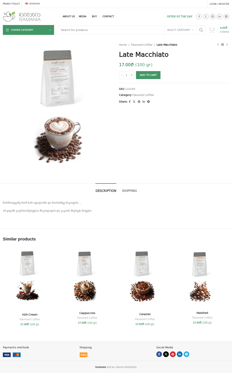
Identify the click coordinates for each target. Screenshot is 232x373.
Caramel (144, 314)
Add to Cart (148, 75)
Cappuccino (87, 313)
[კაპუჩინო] (87, 278)
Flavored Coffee (142, 44)
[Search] (131, 30)
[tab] (105, 189)
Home (123, 44)
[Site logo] (22, 16)
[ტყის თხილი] (202, 277)
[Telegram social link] (226, 16)
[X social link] (206, 16)
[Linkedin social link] (219, 16)
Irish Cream (29, 314)
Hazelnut (202, 312)
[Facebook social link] (199, 16)
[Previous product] (217, 44)
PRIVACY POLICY (11, 3)
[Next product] (227, 44)
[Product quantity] (126, 75)
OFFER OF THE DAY (179, 16)
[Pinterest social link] (212, 16)
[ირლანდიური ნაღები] (30, 278)
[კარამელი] (145, 278)
